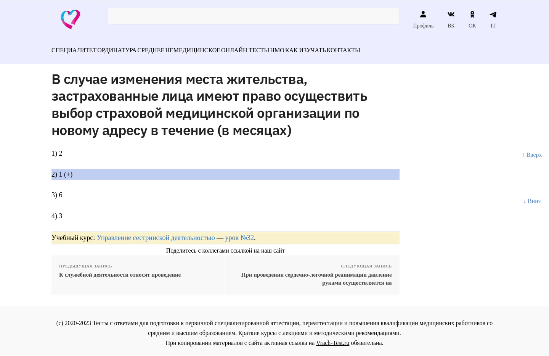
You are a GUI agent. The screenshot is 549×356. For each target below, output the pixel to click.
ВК (451, 19)
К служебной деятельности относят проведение (120, 270)
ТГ (493, 19)
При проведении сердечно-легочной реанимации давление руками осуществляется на (316, 274)
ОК (472, 19)
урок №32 (239, 233)
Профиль (423, 19)
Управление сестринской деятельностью (156, 233)
